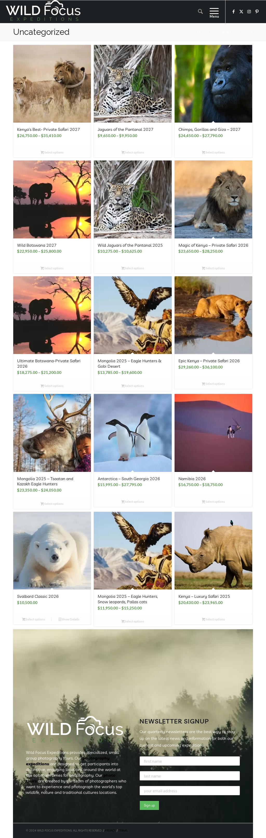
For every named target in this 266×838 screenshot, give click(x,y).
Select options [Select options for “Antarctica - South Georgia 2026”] (132, 502)
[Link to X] (241, 11)
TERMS (122, 830)
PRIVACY (110, 830)
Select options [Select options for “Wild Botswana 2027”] (52, 268)
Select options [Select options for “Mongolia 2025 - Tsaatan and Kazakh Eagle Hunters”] (52, 504)
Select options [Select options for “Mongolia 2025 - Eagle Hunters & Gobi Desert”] (132, 386)
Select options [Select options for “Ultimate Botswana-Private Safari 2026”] (52, 386)
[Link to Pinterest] (257, 11)
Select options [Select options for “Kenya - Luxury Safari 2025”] (213, 620)
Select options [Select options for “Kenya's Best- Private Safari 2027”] (52, 153)
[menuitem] (200, 11)
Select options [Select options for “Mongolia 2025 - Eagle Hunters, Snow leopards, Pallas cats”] (132, 622)
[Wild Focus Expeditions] (44, 11)
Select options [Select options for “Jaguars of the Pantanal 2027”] (132, 153)
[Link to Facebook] (233, 11)
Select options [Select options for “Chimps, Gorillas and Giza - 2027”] (213, 153)
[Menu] (212, 11)
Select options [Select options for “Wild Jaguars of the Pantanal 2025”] (132, 268)
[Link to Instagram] (249, 11)
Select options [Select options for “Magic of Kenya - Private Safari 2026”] (213, 268)
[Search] (200, 11)
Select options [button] (33, 620)
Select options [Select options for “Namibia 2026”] (213, 502)
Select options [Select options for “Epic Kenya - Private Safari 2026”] (213, 384)
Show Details (69, 620)
